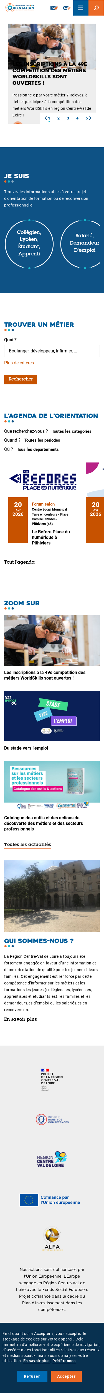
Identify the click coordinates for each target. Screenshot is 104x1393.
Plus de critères (19, 362)
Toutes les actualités (27, 845)
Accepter (66, 1376)
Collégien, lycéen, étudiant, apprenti (29, 243)
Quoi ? (10, 339)
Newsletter (54, 7)
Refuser (32, 1376)
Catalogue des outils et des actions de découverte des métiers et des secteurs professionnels (43, 823)
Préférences (64, 1361)
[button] (45, 118)
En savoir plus (20, 1020)
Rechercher (21, 379)
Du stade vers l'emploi (26, 748)
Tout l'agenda (19, 562)
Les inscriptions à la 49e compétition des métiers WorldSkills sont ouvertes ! (44, 675)
